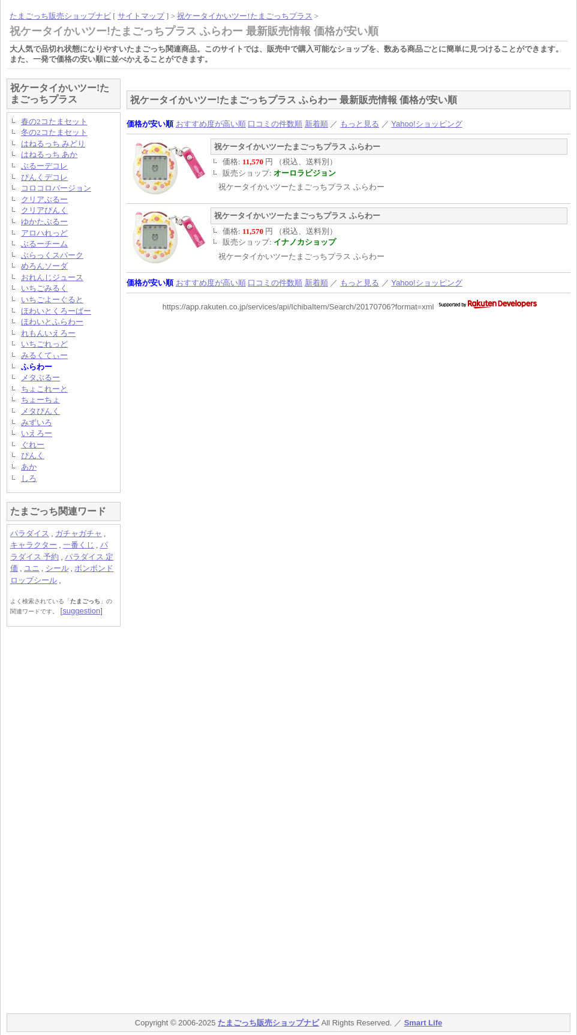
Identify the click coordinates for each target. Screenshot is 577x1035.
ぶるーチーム (44, 243)
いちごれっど (44, 343)
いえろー (36, 433)
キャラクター (33, 544)
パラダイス (29, 533)
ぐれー (32, 444)
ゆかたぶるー (44, 221)
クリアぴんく (44, 210)
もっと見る (359, 123)
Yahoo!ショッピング (426, 123)
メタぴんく (40, 411)
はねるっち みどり (53, 143)
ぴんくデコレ (44, 177)
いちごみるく (44, 288)
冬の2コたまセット (54, 132)
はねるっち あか (49, 154)
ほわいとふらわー (52, 321)
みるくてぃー (44, 355)
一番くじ (78, 544)
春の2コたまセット (54, 121)
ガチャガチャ (78, 533)
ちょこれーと (44, 388)
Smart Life (423, 1022)
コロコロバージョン (56, 187)
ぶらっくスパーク (52, 255)
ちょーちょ (40, 399)
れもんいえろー (48, 333)
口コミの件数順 (275, 123)
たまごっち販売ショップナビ (60, 15)
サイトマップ (141, 15)
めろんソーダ (44, 265)
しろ (29, 478)
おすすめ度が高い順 (211, 123)
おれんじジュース (52, 277)
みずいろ (36, 422)
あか (29, 466)
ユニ (32, 568)
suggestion (81, 610)
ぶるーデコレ (44, 165)
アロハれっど (44, 232)
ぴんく (32, 455)
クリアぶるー (44, 199)
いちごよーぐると (52, 299)
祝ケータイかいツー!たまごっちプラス (244, 15)
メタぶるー (40, 377)
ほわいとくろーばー (56, 310)
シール (57, 568)
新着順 (316, 123)
